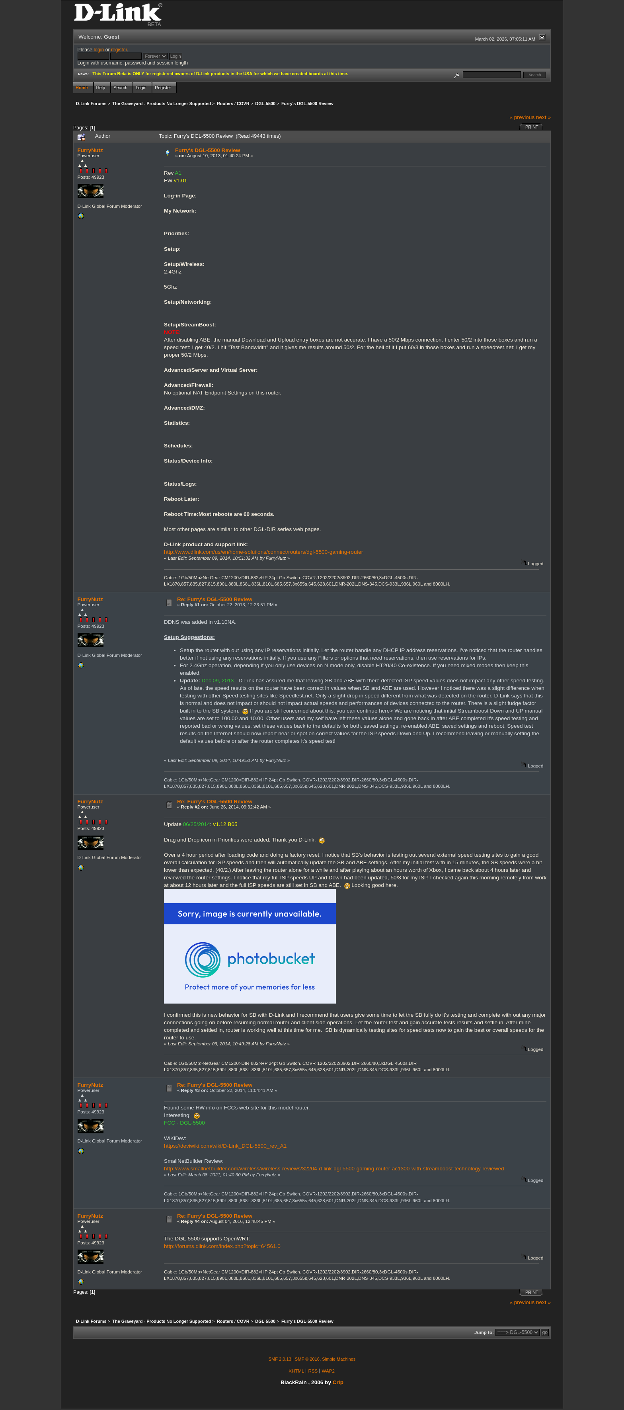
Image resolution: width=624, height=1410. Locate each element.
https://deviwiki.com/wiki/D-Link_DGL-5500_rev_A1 (225, 1146)
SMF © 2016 (307, 1359)
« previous (521, 117)
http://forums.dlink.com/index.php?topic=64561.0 (222, 1246)
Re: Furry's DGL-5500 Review (214, 599)
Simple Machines (338, 1359)
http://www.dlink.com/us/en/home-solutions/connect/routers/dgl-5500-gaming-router (263, 552)
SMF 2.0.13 (280, 1359)
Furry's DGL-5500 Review (207, 150)
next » (543, 117)
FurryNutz (90, 150)
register (119, 50)
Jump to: (484, 1332)
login (99, 50)
